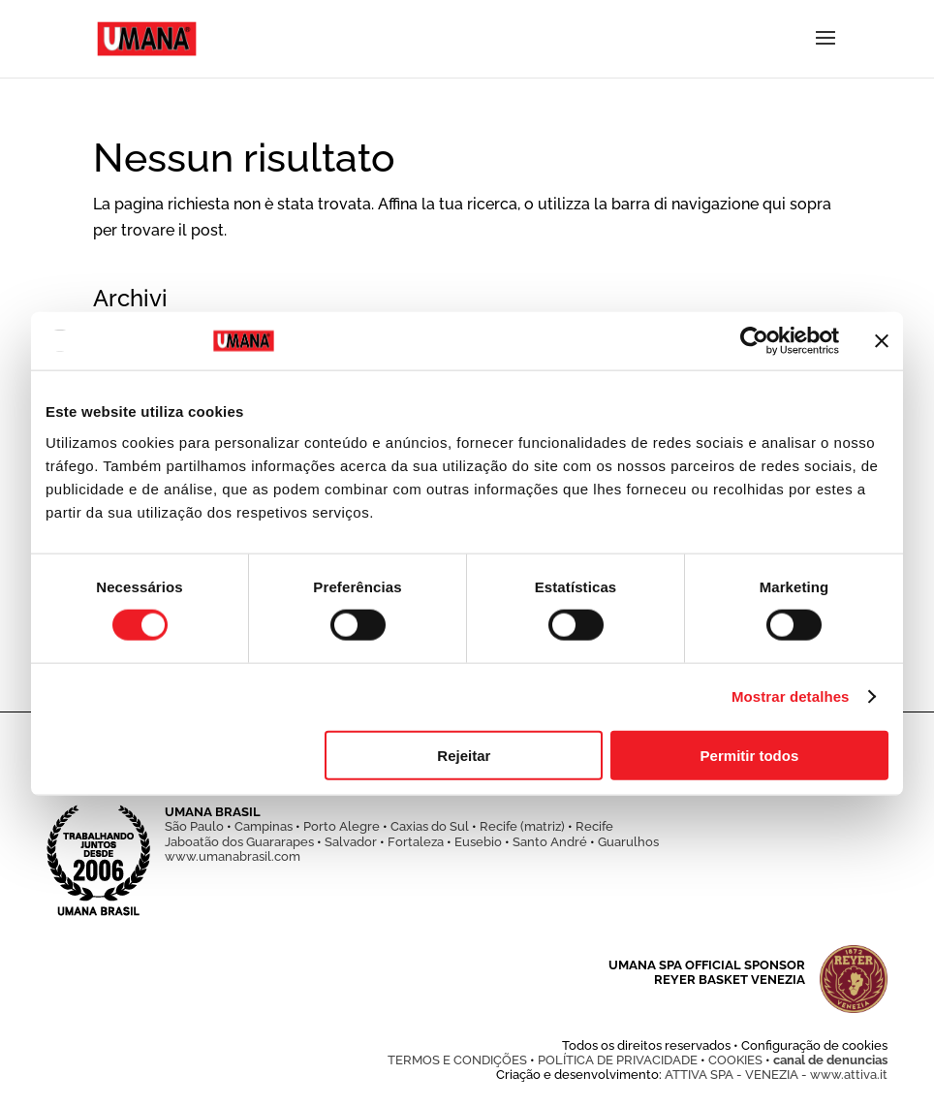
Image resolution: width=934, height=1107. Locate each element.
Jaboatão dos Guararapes (239, 842)
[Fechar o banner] (881, 341)
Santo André (550, 842)
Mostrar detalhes (791, 696)
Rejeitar (463, 754)
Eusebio (478, 842)
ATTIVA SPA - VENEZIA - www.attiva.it (776, 1074)
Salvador (351, 842)
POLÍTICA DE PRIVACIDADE (618, 1060)
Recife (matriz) (522, 826)
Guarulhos (628, 842)
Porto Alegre (341, 826)
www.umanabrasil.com (232, 856)
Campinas (263, 826)
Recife (594, 826)
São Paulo (194, 826)
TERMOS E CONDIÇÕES (457, 1060)
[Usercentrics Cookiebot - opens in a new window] (754, 341)
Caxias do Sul (429, 826)
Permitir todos (749, 754)
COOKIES (735, 1060)
